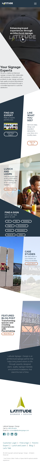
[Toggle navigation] (36, 4)
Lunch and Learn (19, 446)
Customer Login (10, 443)
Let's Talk (7, 448)
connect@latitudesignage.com (19, 430)
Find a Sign (24, 443)
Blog (31, 446)
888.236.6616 (12, 428)
